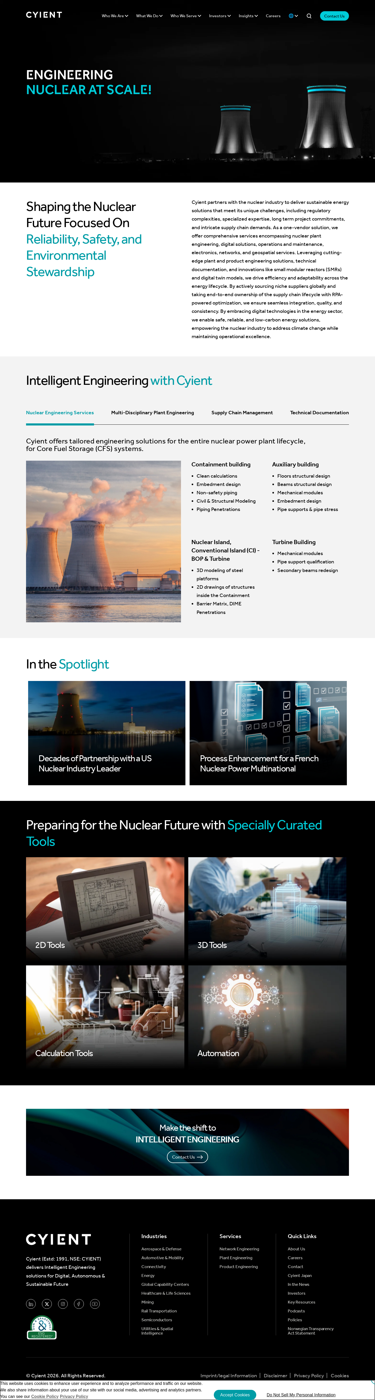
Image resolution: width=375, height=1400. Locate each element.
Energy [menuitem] (148, 1275)
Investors (220, 15)
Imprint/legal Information (229, 1376)
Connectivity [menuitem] (153, 1266)
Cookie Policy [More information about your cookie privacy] (45, 1396)
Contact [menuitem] (295, 1266)
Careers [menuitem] (295, 1258)
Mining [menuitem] (147, 1302)
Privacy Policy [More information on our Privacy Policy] (74, 1396)
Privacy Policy (309, 1376)
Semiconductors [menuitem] (156, 1320)
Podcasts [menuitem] (296, 1311)
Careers (273, 15)
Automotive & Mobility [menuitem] (162, 1258)
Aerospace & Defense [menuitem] (161, 1249)
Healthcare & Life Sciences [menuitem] (166, 1293)
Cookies (340, 1376)
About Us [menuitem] (296, 1249)
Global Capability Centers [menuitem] (165, 1284)
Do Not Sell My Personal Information (301, 1395)
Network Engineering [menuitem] (239, 1249)
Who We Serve (186, 15)
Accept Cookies (235, 1395)
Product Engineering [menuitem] (239, 1266)
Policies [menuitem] (295, 1320)
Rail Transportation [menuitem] (159, 1311)
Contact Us (334, 16)
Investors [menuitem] (296, 1293)
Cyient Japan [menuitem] (300, 1275)
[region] (187, 1390)
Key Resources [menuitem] (301, 1302)
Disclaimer (276, 1376)
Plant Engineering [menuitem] (236, 1258)
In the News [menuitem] (298, 1284)
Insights (248, 15)
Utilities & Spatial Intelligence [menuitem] (157, 1330)
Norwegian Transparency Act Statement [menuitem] (311, 1330)
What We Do (149, 15)
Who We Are (115, 15)
